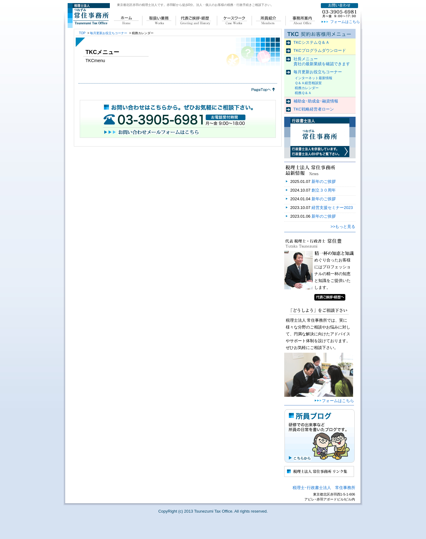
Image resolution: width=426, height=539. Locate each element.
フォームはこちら (345, 22)
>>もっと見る (342, 226)
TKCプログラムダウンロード (320, 50)
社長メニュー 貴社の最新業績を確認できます (322, 61)
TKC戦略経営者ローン (314, 109)
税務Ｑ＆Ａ (303, 93)
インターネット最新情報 (313, 78)
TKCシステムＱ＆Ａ (312, 42)
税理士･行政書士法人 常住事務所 (324, 487)
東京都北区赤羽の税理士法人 (137, 5)
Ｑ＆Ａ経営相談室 (308, 83)
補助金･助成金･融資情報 (316, 101)
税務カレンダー (307, 88)
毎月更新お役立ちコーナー (318, 72)
